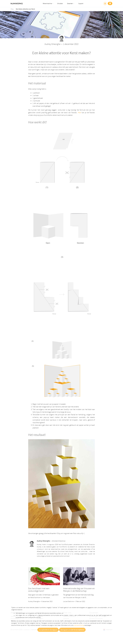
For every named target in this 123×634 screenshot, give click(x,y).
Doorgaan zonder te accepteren (72, 629)
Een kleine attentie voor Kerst (25, 9)
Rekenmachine (47, 3)
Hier (79, 112)
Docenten (70, 3)
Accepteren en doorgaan (48, 629)
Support (80, 3)
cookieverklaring (79, 625)
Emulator (60, 3)
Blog (12, 9)
